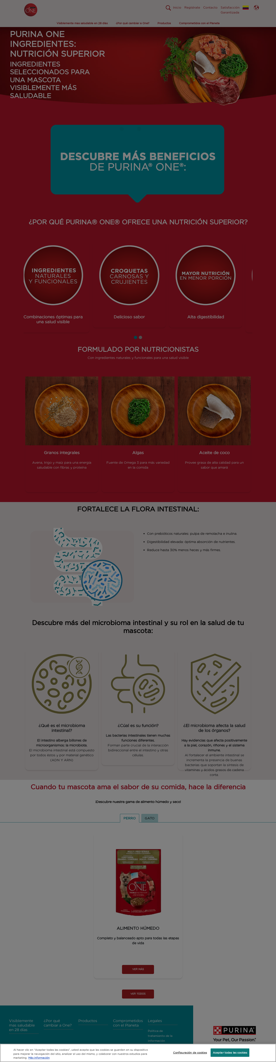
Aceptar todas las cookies (230, 1052)
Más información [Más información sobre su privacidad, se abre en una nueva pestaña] (39, 1057)
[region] (138, 1053)
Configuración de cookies (190, 1052)
